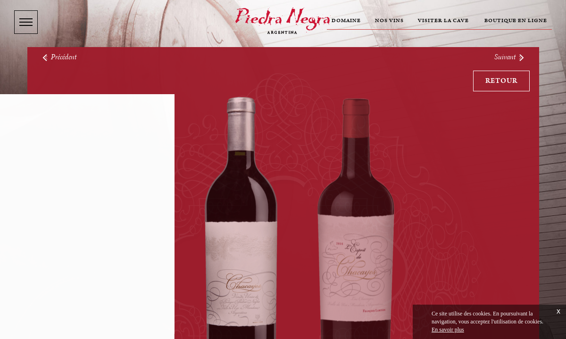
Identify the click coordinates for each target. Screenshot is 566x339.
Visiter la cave (443, 20)
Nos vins (389, 20)
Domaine (346, 20)
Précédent (59, 57)
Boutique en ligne (515, 20)
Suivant (509, 57)
